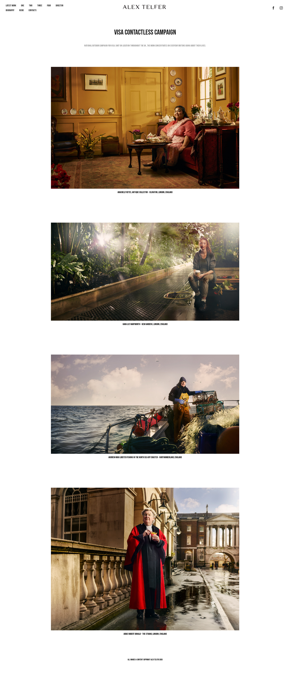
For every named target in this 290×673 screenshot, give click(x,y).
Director (59, 5)
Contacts (32, 10)
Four (49, 5)
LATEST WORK (11, 5)
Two (30, 5)
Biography (10, 10)
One (22, 5)
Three (39, 5)
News (21, 10)
